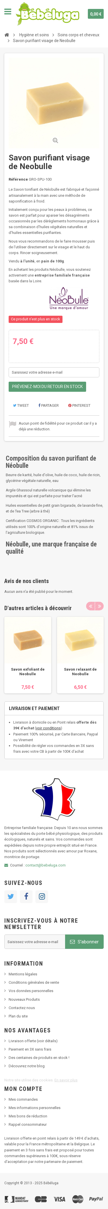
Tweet (21, 405)
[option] (27, 655)
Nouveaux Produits (24, 999)
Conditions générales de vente (34, 982)
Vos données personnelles (31, 991)
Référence (18, 179)
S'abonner (84, 942)
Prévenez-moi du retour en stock (47, 386)
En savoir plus (65, 1080)
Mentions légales (23, 974)
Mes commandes (23, 1099)
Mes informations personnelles (34, 1108)
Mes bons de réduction (28, 1116)
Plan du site (18, 1016)
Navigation (7, 11)
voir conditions (48, 728)
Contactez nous (22, 1008)
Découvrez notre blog (27, 1066)
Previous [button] (90, 606)
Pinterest (79, 405)
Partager (48, 405)
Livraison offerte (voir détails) (33, 1041)
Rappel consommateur (28, 1124)
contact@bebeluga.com (45, 865)
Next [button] (99, 606)
